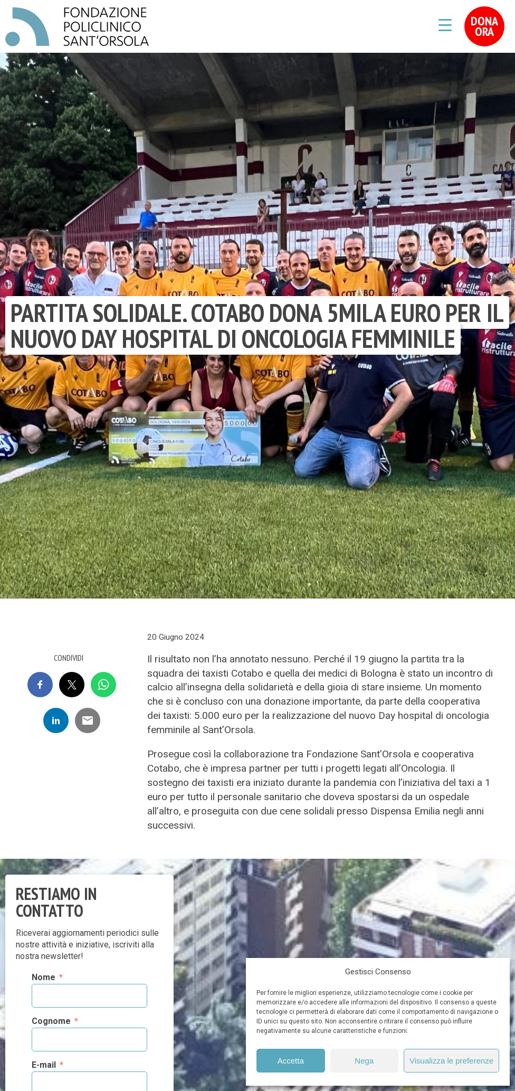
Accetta (291, 1060)
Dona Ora (484, 26)
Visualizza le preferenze (451, 1060)
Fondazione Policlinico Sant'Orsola (77, 26)
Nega (364, 1060)
